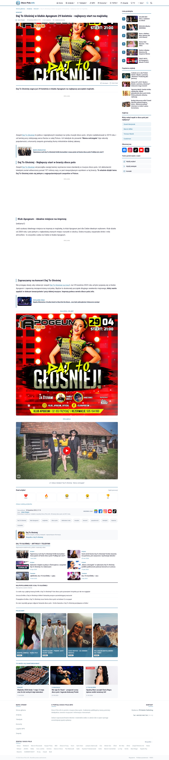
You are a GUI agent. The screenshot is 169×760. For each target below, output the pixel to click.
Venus (19, 746)
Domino (49, 749)
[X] (147, 150)
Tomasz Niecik (129, 134)
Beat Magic (134, 749)
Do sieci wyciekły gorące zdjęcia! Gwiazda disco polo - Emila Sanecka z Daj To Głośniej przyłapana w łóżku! (52, 603)
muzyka (77, 520)
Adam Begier (21, 20)
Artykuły (70, 3)
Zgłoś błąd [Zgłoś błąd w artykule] (114, 83)
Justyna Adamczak (91, 746)
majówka (45, 520)
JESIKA (26, 749)
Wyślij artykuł (129, 161)
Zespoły (124, 3)
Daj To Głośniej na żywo (60, 285)
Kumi (72, 746)
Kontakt (127, 171)
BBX (56, 746)
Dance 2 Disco (58, 749)
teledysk (105, 520)
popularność (95, 520)
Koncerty (102, 3)
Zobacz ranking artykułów (24, 504)
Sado (78, 749)
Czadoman (127, 139)
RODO (151, 757)
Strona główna (20, 9)
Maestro (19, 752)
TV (133, 3)
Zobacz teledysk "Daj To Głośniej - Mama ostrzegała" (67, 483)
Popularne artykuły (128, 68)
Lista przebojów (127, 11)
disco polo (55, 520)
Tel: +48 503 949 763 (143, 715)
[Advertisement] (67, 114)
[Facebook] (100, 511)
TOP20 (114, 3)
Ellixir (115, 746)
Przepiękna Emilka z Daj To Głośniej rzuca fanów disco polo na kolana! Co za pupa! (44, 599)
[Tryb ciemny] (151, 3)
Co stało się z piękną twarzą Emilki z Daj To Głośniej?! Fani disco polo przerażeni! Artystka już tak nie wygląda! (53, 591)
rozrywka (20, 525)
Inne (141, 3)
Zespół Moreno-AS (138, 746)
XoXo (100, 749)
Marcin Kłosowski (36, 746)
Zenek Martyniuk (129, 124)
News (148, 746)
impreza (113, 520)
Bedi (50, 752)
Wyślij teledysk (129, 166)
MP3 (92, 3)
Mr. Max (121, 746)
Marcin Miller (128, 129)
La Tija (120, 749)
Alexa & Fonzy (64, 746)
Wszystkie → (149, 742)
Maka (32, 749)
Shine (128, 746)
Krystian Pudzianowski (89, 749)
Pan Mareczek (69, 749)
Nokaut (19, 749)
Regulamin (132, 757)
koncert (85, 520)
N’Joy (38, 752)
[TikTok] (114, 511)
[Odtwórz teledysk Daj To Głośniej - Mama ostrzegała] (67, 451)
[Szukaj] (147, 3)
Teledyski (82, 3)
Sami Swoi (79, 746)
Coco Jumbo (40, 749)
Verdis (126, 749)
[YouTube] (110, 511)
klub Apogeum (34, 520)
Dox (101, 746)
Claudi (45, 752)
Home (60, 3)
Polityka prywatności (142, 757)
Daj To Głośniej (28, 135)
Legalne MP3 (20, 729)
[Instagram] (105, 511)
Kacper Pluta (48, 746)
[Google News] (96, 511)
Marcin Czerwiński (110, 749)
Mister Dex (107, 746)
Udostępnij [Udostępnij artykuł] (104, 83)
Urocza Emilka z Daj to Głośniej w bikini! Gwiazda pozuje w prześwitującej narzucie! (44, 595)
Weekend (26, 746)
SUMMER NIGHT (29, 752)
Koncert (36, 9)
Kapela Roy (143, 749)
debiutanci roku (66, 520)
